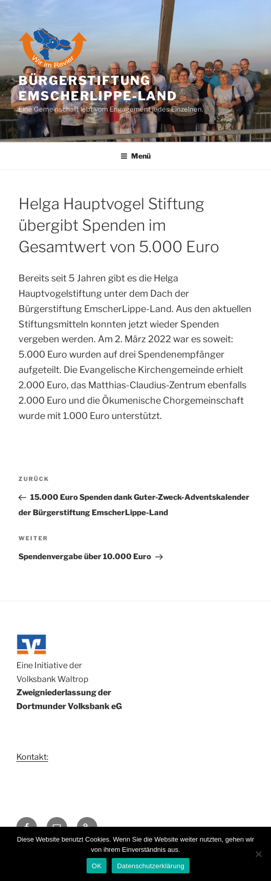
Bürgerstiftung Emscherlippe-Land (97, 88)
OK (96, 866)
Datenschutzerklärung (150, 866)
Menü (135, 155)
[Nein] (258, 854)
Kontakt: (32, 757)
